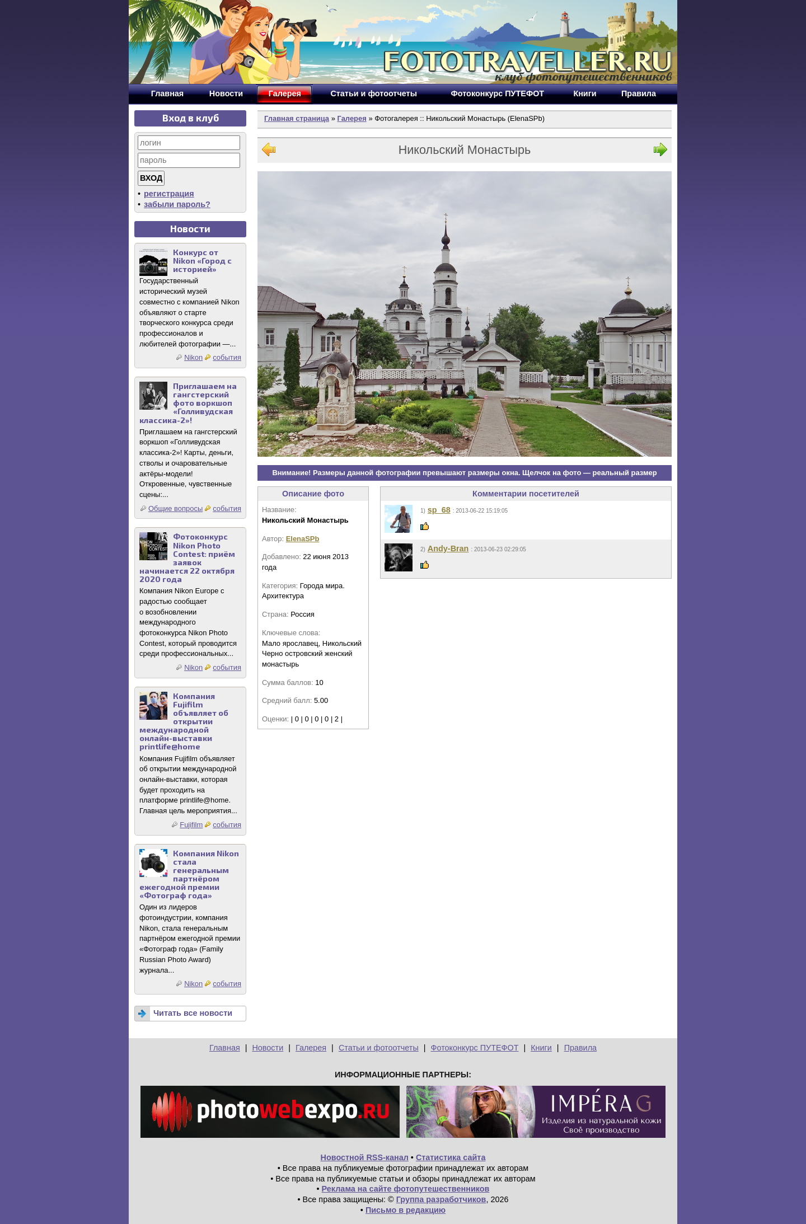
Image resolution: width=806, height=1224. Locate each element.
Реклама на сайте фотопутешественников (406, 1188)
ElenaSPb (303, 538)
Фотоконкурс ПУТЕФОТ (475, 1047)
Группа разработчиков (441, 1199)
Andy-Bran (448, 548)
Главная (224, 1047)
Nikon (193, 357)
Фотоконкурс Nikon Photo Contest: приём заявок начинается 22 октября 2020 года (187, 558)
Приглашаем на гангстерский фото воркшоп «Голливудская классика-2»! (188, 402)
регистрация (169, 193)
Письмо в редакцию (405, 1210)
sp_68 (439, 509)
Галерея (351, 118)
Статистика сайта (451, 1157)
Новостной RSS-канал (365, 1157)
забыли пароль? (177, 204)
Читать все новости (192, 1013)
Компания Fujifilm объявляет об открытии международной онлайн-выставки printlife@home (183, 721)
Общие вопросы (175, 508)
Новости (267, 1047)
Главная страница (296, 118)
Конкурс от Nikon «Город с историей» (202, 260)
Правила (580, 1047)
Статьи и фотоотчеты (379, 1047)
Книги (541, 1047)
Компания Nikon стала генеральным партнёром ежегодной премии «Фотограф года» (189, 874)
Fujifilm (191, 824)
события (227, 357)
